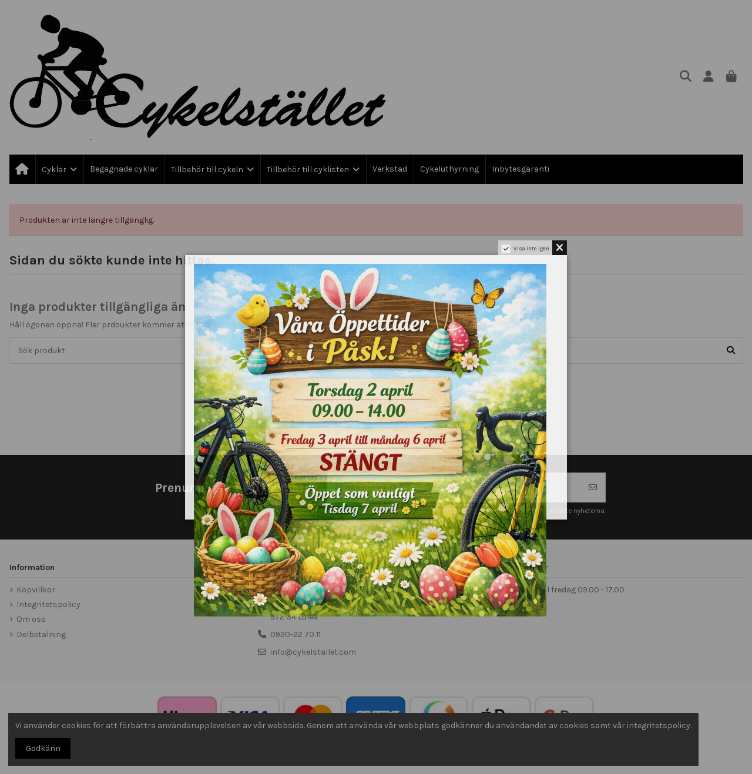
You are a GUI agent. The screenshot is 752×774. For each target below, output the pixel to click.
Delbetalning (41, 634)
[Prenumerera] (592, 487)
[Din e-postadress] (454, 487)
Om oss (31, 619)
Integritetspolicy (48, 604)
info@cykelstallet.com (313, 652)
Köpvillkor (35, 590)
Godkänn (43, 748)
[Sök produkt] (731, 350)
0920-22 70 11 (295, 634)
